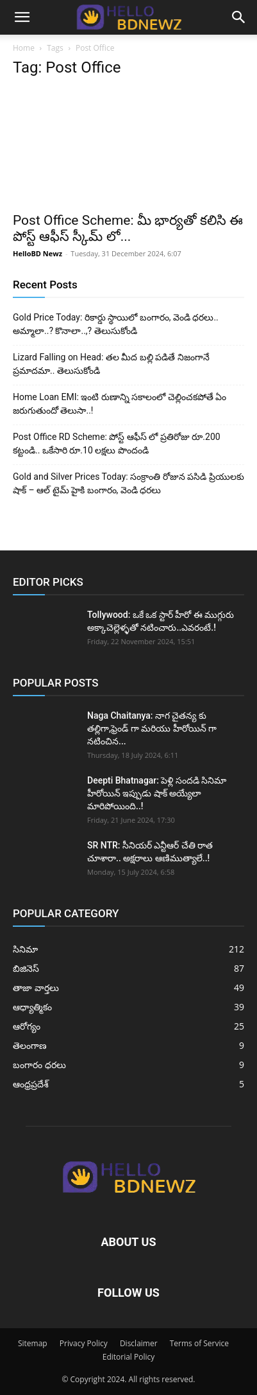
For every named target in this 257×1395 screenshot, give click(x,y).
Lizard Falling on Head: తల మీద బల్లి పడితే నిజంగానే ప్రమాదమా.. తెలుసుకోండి (111, 364)
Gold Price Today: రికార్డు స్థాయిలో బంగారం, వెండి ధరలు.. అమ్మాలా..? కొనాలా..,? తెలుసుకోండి (116, 324)
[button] (21, 17)
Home (24, 47)
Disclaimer (139, 1343)
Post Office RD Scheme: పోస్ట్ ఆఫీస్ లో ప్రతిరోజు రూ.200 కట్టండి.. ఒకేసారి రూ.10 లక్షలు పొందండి (116, 443)
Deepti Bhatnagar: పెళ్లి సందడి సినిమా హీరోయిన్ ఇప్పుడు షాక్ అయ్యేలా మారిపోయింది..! (156, 793)
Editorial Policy (129, 1356)
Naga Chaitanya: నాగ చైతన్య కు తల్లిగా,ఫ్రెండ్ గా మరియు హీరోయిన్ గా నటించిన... (152, 728)
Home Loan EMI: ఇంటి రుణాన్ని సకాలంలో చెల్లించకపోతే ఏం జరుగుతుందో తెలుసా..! (119, 404)
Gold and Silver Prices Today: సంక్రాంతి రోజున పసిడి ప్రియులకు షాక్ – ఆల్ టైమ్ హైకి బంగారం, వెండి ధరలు (128, 483)
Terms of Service (199, 1343)
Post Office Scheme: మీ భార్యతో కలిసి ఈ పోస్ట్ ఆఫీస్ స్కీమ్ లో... (128, 228)
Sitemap (32, 1343)
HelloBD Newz (37, 253)
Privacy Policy (84, 1343)
